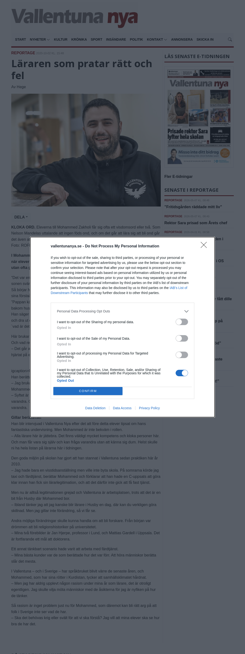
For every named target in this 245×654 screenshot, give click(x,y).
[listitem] (122, 311)
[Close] (205, 246)
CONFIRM (88, 391)
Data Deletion (95, 408)
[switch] (182, 322)
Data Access (122, 408)
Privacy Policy (149, 408)
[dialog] (122, 327)
